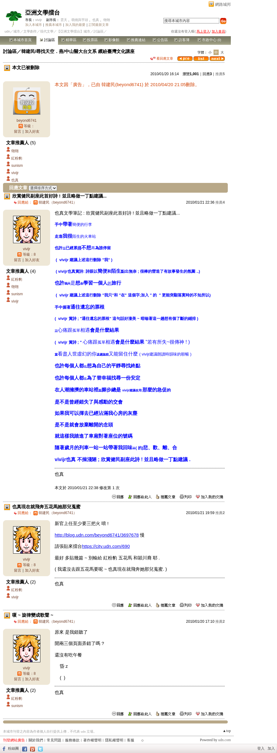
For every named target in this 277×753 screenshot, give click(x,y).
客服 (130, 740)
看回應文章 (161, 58)
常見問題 (54, 740)
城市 (16, 31)
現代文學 (46, 31)
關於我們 (36, 740)
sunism (17, 165)
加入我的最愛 (75, 24)
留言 (17, 131)
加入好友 (32, 131)
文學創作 (30, 31)
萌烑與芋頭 (79, 20)
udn (7, 31)
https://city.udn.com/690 (106, 546)
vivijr (38, 20)
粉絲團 (13, 748)
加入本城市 (33, 24)
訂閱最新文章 (99, 24)
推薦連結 (136, 40)
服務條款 (72, 740)
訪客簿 (181, 40)
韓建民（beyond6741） (58, 202)
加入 (271, 748)
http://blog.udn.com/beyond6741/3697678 (97, 535)
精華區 (68, 40)
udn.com (224, 740)
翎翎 (106, 20)
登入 (261, 748)
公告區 (160, 40)
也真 (95, 20)
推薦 (220, 74)
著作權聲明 (92, 740)
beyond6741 (26, 120)
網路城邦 (223, 4)
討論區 (47, 40)
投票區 (90, 40)
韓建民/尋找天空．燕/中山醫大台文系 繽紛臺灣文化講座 (78, 51)
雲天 (63, 20)
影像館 (111, 40)
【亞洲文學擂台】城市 (73, 31)
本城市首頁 (20, 40)
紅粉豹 (16, 158)
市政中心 (209, 40)
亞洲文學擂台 (42, 12)
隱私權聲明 (114, 740)
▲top (227, 731)
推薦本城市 (53, 24)
